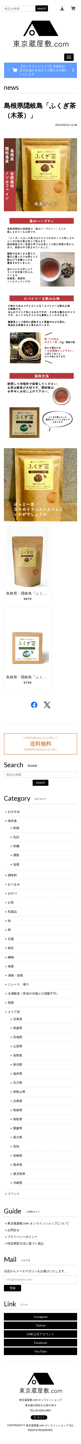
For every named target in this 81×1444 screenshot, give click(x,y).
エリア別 (14, 1012)
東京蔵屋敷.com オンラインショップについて (38, 1223)
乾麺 (16, 846)
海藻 (11, 966)
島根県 (17, 1110)
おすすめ (14, 811)
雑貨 (11, 1002)
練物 (11, 957)
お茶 (11, 902)
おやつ (12, 893)
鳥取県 (17, 1119)
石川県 (17, 1082)
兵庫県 (17, 1101)
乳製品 (12, 911)
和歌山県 (19, 1091)
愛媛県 (17, 1128)
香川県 (17, 1137)
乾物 (16, 828)
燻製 (16, 855)
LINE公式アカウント (40, 1334)
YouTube (40, 1351)
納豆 (11, 948)
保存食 (12, 820)
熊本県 (17, 1164)
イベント (14, 1193)
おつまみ (14, 884)
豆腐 (11, 939)
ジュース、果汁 (18, 984)
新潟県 (17, 1064)
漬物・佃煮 (15, 975)
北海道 (17, 1019)
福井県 (17, 1073)
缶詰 (16, 837)
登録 (13, 1288)
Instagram (41, 1317)
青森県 (17, 1028)
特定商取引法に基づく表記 (25, 1243)
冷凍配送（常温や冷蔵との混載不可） (33, 993)
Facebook (40, 1342)
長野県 (17, 1055)
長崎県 (17, 1155)
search (41, 8)
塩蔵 (16, 864)
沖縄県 (17, 1183)
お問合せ (13, 1230)
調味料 (12, 875)
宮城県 (17, 1037)
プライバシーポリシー (22, 1236)
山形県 (17, 1046)
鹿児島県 (19, 1173)
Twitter (40, 1325)
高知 (16, 1146)
